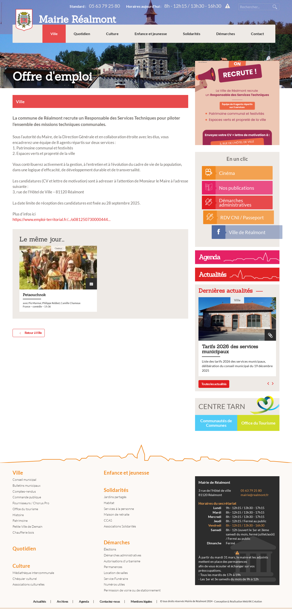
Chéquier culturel (25, 579)
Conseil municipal (24, 479)
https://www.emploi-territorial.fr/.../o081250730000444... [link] (62, 219)
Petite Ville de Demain (27, 526)
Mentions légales (141, 601)
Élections (110, 549)
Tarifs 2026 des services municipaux (239, 336)
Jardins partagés (115, 497)
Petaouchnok (58, 346)
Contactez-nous (110, 601)
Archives (62, 601)
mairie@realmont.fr (255, 495)
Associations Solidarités (120, 526)
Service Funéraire (116, 579)
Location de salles (116, 573)
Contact (261, 45)
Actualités (39, 601)
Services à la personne (119, 509)
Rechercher (274, 6)
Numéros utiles (114, 584)
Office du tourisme (25, 509)
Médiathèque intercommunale (33, 573)
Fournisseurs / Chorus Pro (31, 503)
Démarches (229, 45)
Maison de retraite (116, 514)
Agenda (84, 601)
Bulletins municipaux (26, 485)
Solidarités (195, 45)
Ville (58, 45)
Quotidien (86, 45)
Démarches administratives (122, 555)
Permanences (113, 567)
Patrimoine (20, 520)
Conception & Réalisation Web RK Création (238, 601)
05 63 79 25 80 (104, 6)
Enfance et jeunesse (155, 45)
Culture (116, 45)
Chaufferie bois (23, 532)
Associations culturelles (28, 584)
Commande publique (27, 497)
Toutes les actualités (213, 384)
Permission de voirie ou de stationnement (132, 590)
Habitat (109, 503)
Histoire (18, 515)
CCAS (108, 520)
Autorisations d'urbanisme (122, 561)
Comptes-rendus (24, 491)
